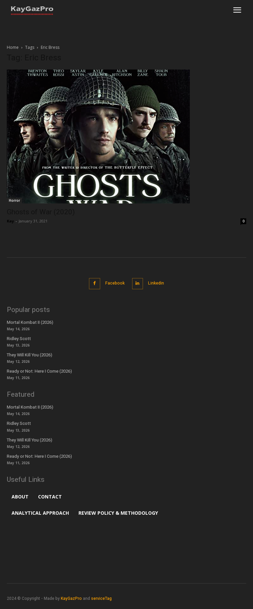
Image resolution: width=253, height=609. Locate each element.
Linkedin (156, 283)
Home (13, 47)
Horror (14, 200)
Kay (10, 220)
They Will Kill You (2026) (29, 355)
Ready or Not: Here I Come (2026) (39, 371)
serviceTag (101, 598)
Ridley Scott (19, 338)
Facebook (115, 283)
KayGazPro (71, 598)
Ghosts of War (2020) (41, 212)
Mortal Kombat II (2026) (30, 322)
